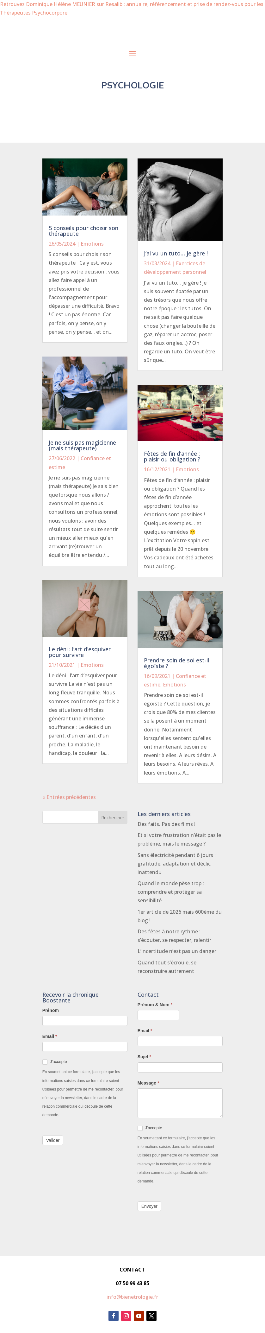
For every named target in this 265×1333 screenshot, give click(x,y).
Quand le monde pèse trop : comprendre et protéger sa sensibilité (171, 892)
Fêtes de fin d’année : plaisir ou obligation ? (172, 456)
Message (148, 1082)
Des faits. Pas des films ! (166, 824)
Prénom (50, 1010)
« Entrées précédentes (69, 797)
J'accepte (54, 1062)
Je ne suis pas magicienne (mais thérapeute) (82, 445)
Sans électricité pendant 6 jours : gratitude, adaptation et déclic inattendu (177, 864)
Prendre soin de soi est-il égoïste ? (176, 663)
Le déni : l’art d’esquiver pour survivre (80, 652)
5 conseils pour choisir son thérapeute (83, 230)
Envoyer (149, 1206)
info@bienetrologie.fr (132, 1296)
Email (49, 1036)
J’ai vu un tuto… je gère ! (176, 253)
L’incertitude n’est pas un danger (177, 951)
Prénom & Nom (155, 1004)
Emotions (92, 243)
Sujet (144, 1056)
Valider (53, 1140)
